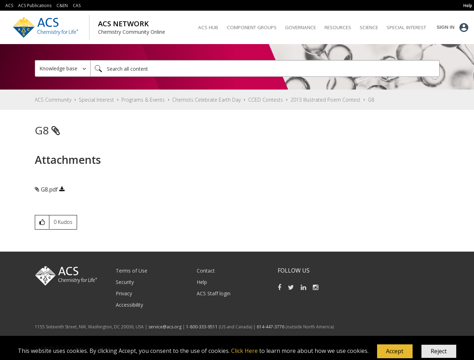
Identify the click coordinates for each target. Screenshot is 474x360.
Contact (206, 270)
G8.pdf (49, 189)
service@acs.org (164, 327)
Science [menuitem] (369, 27)
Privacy (124, 293)
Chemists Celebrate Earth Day (206, 99)
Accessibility (129, 304)
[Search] (265, 68)
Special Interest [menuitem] (406, 27)
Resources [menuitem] (338, 27)
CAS (77, 5)
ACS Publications (34, 5)
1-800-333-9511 (202, 327)
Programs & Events (143, 99)
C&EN (62, 5)
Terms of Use (131, 270)
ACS (9, 5)
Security (125, 282)
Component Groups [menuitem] (252, 27)
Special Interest (96, 99)
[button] (395, 351)
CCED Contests (265, 99)
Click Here (244, 351)
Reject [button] (439, 351)
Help (202, 282)
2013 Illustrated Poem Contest (325, 99)
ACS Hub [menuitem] (208, 27)
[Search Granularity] (62, 68)
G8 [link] (371, 99)
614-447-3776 (271, 327)
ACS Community (53, 99)
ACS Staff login (213, 293)
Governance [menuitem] (300, 27)
